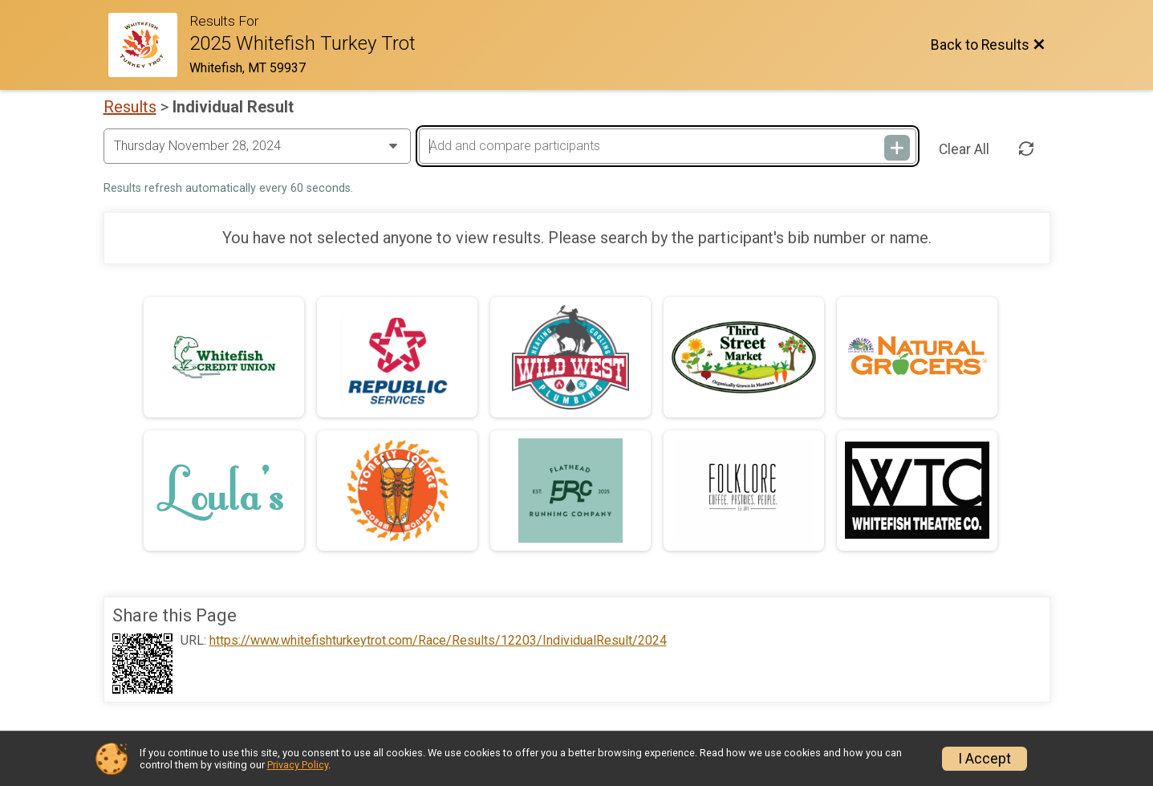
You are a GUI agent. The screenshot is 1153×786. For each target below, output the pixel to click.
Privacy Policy (297, 765)
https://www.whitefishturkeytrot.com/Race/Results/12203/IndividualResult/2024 (438, 640)
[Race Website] (149, 45)
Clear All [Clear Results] (964, 149)
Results (130, 106)
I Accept (984, 759)
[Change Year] (257, 146)
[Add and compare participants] (667, 146)
